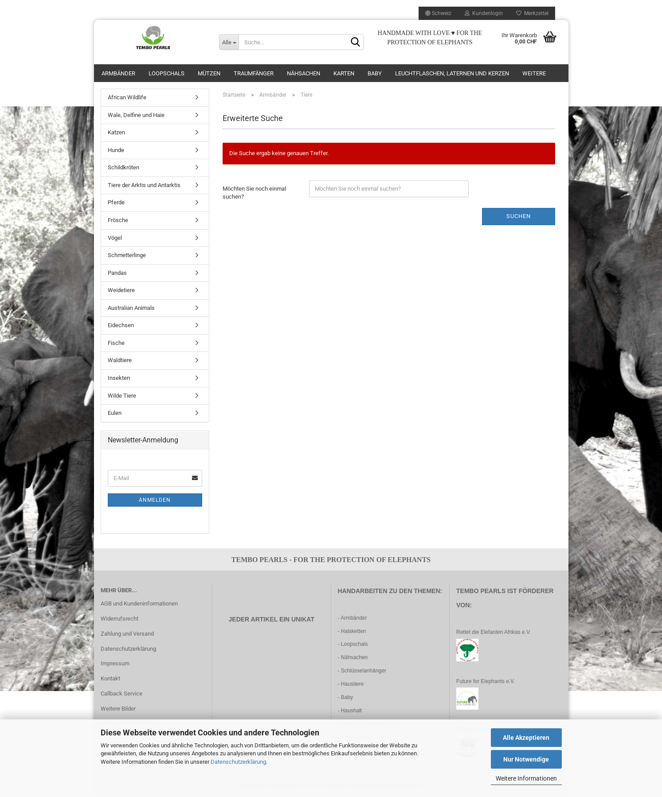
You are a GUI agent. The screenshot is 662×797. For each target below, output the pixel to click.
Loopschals (166, 73)
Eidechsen (121, 325)
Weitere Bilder (118, 708)
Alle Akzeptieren (526, 737)
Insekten (119, 378)
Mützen (209, 73)
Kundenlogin (484, 13)
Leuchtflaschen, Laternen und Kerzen (452, 73)
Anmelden (155, 500)
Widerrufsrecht (119, 618)
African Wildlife (127, 97)
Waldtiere (120, 360)
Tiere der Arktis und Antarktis (144, 185)
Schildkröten (123, 167)
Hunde (116, 150)
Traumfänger (254, 73)
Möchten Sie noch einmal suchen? (254, 192)
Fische (116, 343)
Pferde (116, 202)
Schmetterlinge (127, 255)
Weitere (534, 73)
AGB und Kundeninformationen (139, 603)
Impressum (115, 663)
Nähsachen (303, 73)
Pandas (117, 273)
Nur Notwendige (526, 759)
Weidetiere (121, 290)
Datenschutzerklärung (238, 761)
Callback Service (121, 693)
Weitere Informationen (526, 778)
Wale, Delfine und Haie (136, 115)
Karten (343, 73)
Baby (375, 73)
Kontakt (110, 678)
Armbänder (118, 73)
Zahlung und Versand (127, 633)
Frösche (118, 220)
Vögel (115, 237)
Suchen (518, 216)
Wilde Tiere (122, 395)
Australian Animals (131, 308)
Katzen (116, 132)
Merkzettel (532, 13)
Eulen (114, 413)
